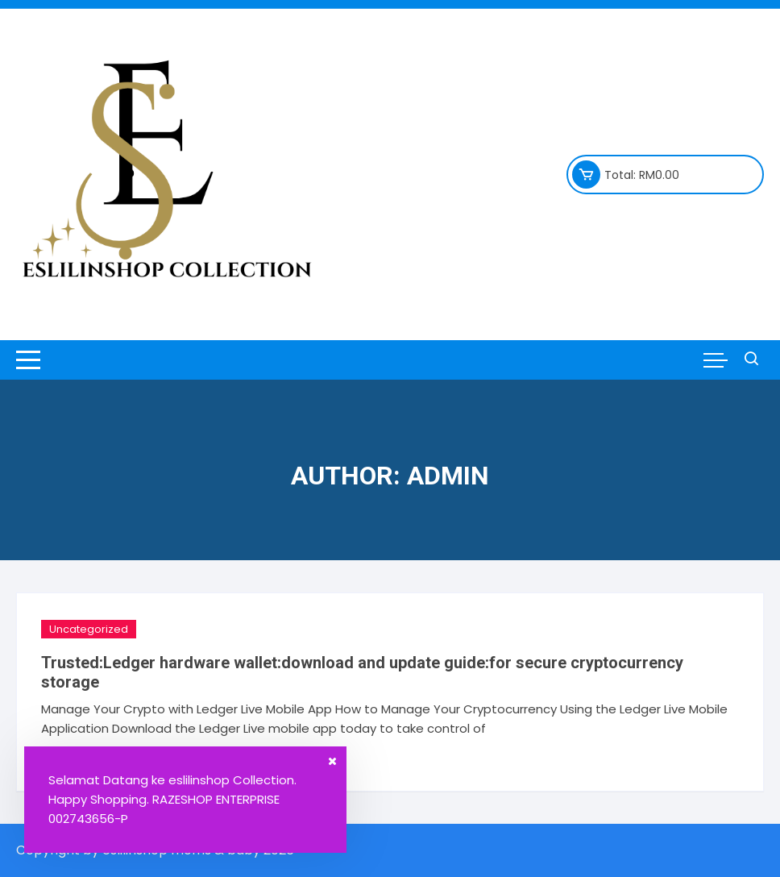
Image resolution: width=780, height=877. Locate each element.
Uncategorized (88, 629)
